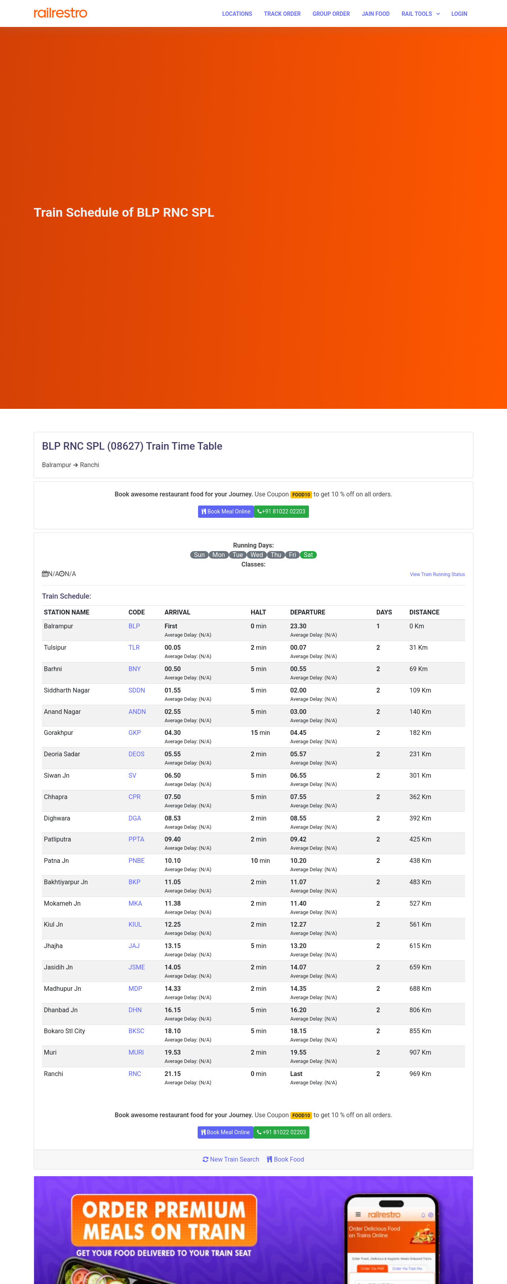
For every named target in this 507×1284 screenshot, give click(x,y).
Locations (237, 14)
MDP (136, 988)
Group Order (331, 14)
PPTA (137, 839)
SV (133, 775)
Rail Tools (417, 14)
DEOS (137, 754)
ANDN (137, 711)
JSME (137, 967)
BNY (135, 669)
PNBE (137, 860)
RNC (135, 1074)
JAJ (134, 946)
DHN (135, 1010)
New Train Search (231, 1159)
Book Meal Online (226, 511)
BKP (135, 882)
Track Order (282, 14)
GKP (135, 732)
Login (459, 14)
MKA (135, 903)
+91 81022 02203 (281, 511)
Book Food (285, 1159)
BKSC (137, 1031)
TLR (134, 647)
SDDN (137, 690)
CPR (135, 797)
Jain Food (376, 14)
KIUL (135, 924)
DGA (135, 818)
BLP (134, 626)
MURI (136, 1052)
